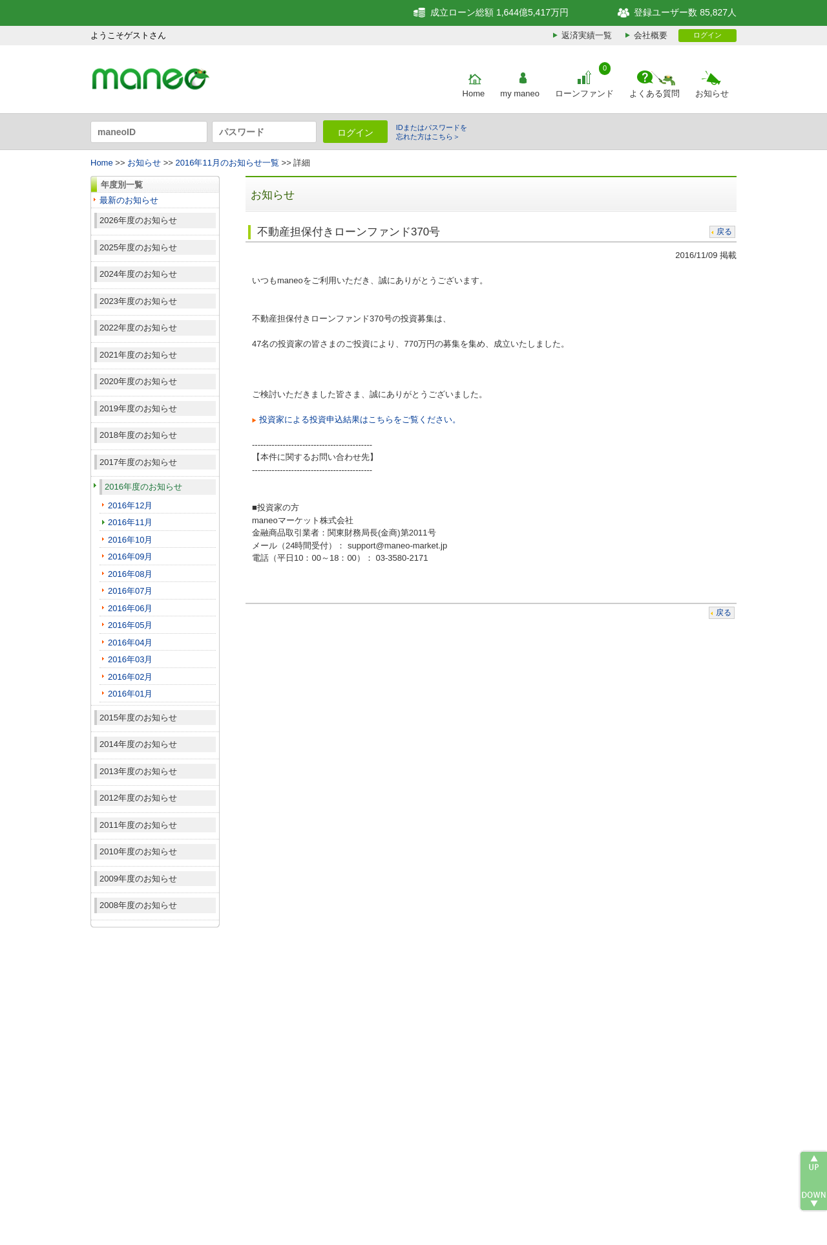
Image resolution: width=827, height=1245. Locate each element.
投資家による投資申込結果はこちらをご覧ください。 (360, 419)
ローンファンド (584, 93)
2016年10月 (130, 540)
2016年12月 (130, 505)
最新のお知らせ (128, 200)
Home (474, 93)
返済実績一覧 (586, 35)
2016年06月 (130, 608)
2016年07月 (130, 591)
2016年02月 (130, 677)
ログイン (707, 35)
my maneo (519, 93)
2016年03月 (130, 659)
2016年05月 (130, 625)
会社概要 (650, 35)
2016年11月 (130, 522)
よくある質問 (654, 93)
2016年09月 (130, 556)
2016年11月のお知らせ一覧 (227, 163)
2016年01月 (130, 693)
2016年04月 (130, 642)
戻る (724, 231)
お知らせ (712, 93)
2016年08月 (130, 574)
